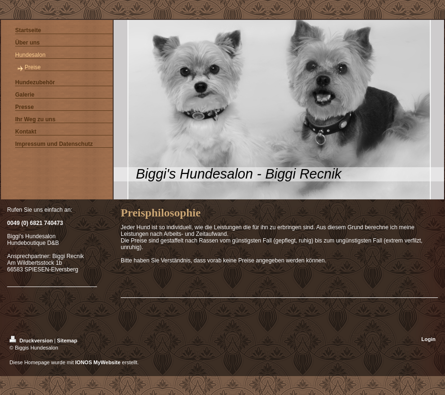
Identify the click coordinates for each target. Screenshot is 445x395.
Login (428, 339)
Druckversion (31, 340)
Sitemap (67, 340)
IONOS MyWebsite (98, 362)
